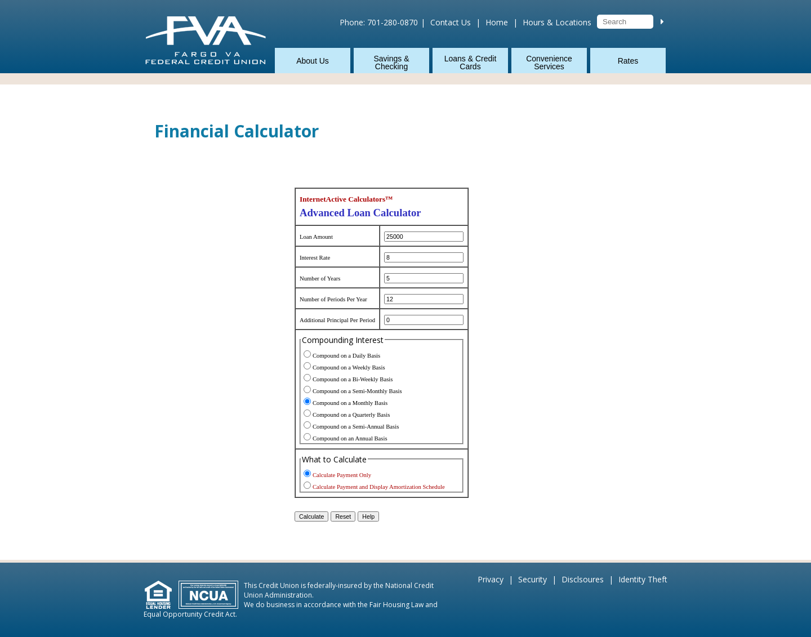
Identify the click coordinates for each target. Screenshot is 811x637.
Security (532, 579)
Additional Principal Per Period (337, 320)
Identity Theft (642, 579)
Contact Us (450, 22)
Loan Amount (316, 237)
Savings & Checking (391, 62)
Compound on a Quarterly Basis (351, 415)
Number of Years (320, 278)
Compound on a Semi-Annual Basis (356, 427)
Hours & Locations (557, 22)
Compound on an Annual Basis (350, 438)
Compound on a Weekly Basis (349, 367)
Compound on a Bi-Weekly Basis (353, 379)
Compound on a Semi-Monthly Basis (357, 391)
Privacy (490, 579)
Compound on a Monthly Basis (350, 403)
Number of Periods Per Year (333, 299)
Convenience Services (549, 62)
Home (496, 22)
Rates (628, 60)
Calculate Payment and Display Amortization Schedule (379, 487)
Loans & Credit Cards (470, 62)
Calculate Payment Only (342, 475)
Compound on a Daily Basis (346, 356)
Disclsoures (583, 579)
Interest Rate (315, 258)
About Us (312, 60)
